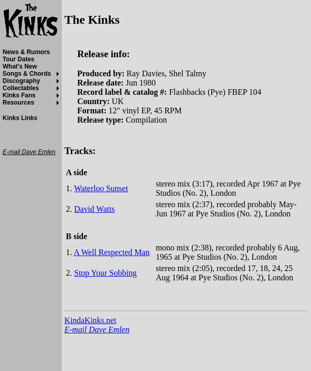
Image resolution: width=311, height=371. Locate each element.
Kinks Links (20, 118)
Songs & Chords (27, 73)
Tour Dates (18, 59)
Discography (21, 81)
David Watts (94, 209)
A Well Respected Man (111, 252)
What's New (20, 66)
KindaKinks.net (90, 320)
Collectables (21, 88)
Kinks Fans (19, 95)
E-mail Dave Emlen (96, 329)
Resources (18, 102)
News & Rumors (26, 52)
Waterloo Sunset (101, 188)
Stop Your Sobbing (105, 272)
